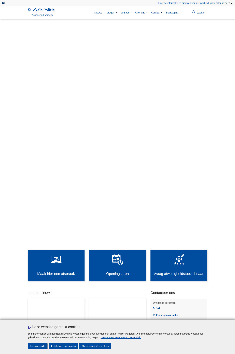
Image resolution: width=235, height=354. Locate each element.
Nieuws (98, 12)
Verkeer (125, 12)
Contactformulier (161, 176)
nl (3, 3)
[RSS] (205, 315)
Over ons (140, 12)
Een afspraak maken (167, 123)
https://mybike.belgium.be (179, 207)
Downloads (60, 315)
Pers (70, 315)
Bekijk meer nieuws (134, 165)
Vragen (110, 12)
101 (156, 116)
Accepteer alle (37, 346)
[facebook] (194, 315)
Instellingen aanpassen (63, 346)
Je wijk (156, 146)
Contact (155, 12)
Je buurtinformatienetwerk (166, 152)
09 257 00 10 (161, 135)
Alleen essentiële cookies (95, 346)
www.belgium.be (219, 3)
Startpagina (172, 12)
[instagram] (200, 315)
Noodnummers (160, 164)
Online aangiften (161, 170)
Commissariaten (161, 158)
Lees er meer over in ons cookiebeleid (121, 337)
